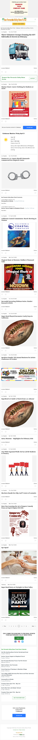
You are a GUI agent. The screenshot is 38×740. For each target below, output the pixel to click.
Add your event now (19, 697)
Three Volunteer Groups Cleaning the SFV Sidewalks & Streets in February (18, 36)
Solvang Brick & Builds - (12, 201)
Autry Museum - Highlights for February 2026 (17, 438)
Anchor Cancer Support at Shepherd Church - (17, 208)
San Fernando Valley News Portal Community (11, 197)
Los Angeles (4, 32)
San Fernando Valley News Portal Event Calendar (14, 649)
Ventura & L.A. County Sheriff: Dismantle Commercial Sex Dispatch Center (15, 159)
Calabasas (10, 199)
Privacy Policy (22, 736)
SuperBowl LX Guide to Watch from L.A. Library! (17, 399)
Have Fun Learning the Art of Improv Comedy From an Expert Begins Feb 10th (17, 507)
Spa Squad (4, 547)
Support (32, 78)
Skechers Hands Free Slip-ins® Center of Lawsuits (18, 493)
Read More (3, 203)
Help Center (22, 730)
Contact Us (15, 730)
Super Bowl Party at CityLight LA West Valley (17, 587)
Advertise (30, 127)
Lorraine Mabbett (5, 68)
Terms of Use (16, 736)
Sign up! (19, 638)
